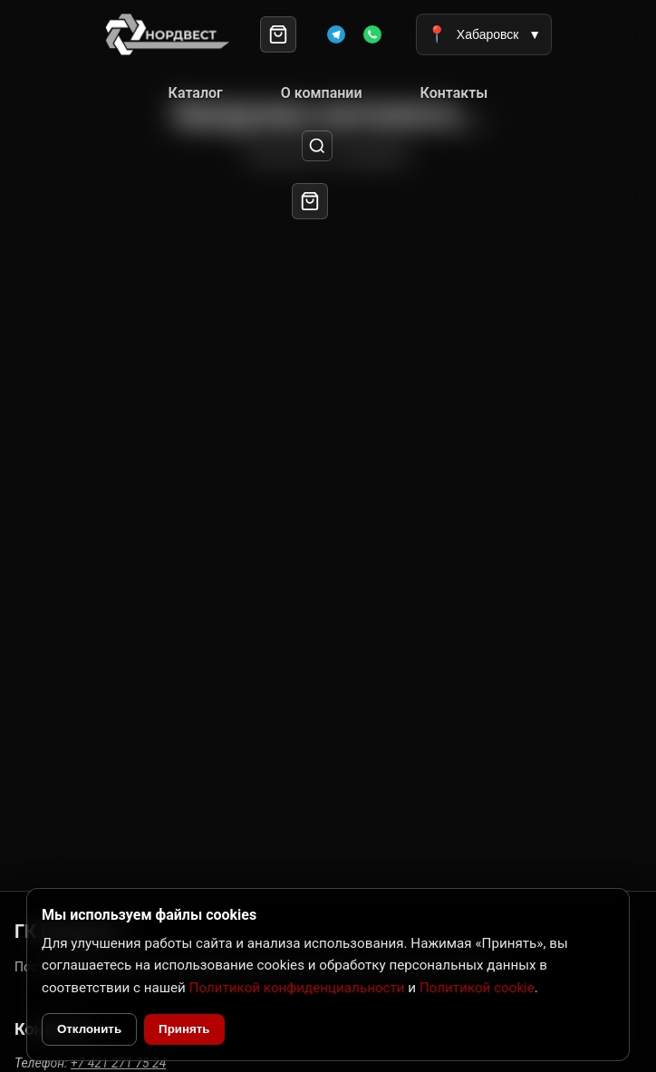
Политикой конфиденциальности (297, 988)
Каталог (196, 92)
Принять (184, 1029)
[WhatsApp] (372, 34)
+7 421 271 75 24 (118, 1063)
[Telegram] (336, 34)
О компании (321, 92)
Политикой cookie (477, 988)
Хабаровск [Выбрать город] (484, 34)
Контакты (454, 92)
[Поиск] (317, 146)
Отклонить (89, 1029)
